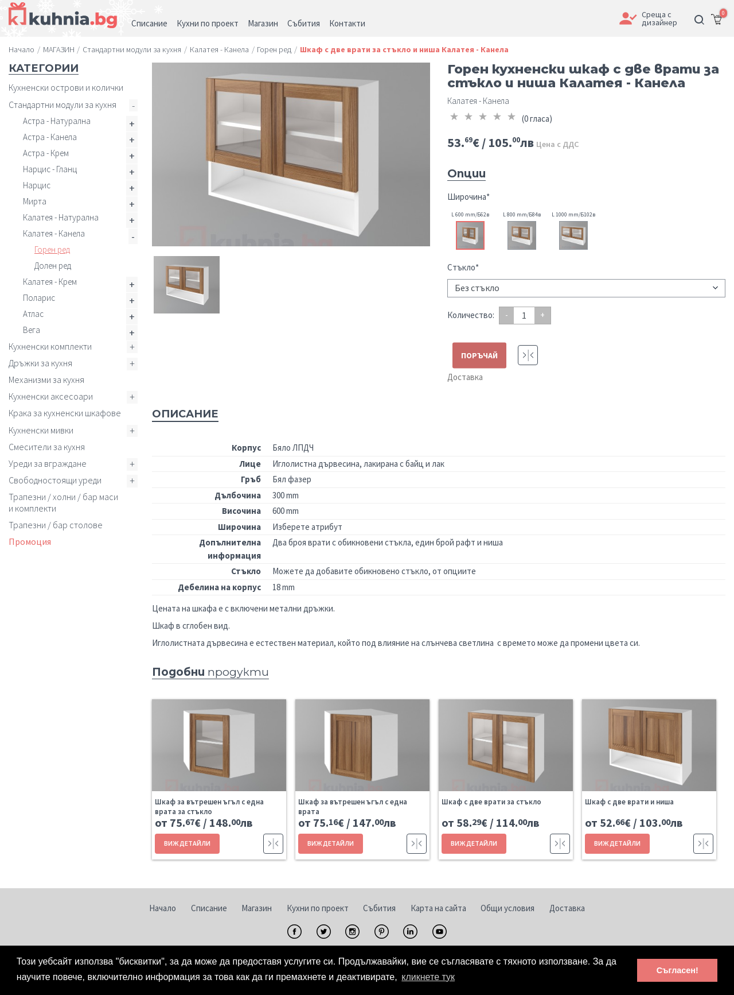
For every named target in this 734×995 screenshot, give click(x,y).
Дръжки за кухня (40, 363)
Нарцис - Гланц (50, 169)
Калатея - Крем (50, 281)
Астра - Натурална (57, 120)
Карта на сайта (438, 908)
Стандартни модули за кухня (62, 104)
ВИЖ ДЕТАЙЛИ (187, 843)
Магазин (256, 908)
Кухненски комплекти (50, 346)
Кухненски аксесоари (51, 396)
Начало (162, 908)
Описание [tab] (185, 414)
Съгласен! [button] (677, 970)
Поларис (39, 297)
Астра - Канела (50, 136)
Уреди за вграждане (48, 463)
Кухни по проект (318, 908)
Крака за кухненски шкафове (65, 413)
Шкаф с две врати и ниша (629, 802)
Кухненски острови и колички (66, 87)
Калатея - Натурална (61, 217)
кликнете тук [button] (428, 977)
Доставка (465, 376)
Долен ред (52, 265)
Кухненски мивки (41, 430)
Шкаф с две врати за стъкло (491, 802)
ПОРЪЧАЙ (479, 355)
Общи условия (507, 908)
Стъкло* (463, 267)
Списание (209, 908)
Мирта (34, 201)
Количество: (470, 314)
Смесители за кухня (47, 446)
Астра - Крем (46, 153)
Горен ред (52, 249)
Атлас (33, 313)
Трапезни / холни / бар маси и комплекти (63, 502)
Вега (31, 329)
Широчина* (468, 196)
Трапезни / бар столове (56, 525)
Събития (379, 908)
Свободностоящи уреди (55, 480)
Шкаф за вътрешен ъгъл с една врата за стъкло (209, 806)
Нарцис (36, 185)
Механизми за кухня (46, 379)
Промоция (30, 541)
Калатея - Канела (54, 233)
